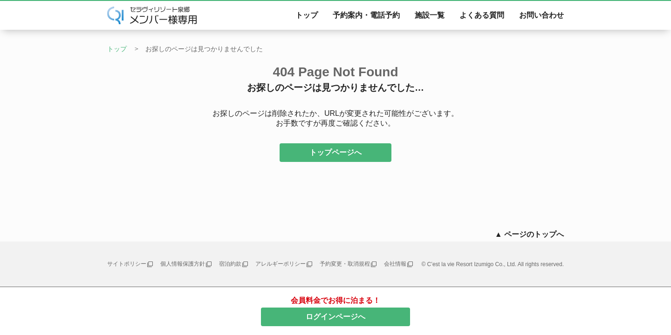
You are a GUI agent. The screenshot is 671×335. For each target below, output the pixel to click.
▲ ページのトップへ (529, 234)
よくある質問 (481, 15)
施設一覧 (430, 15)
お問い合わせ (541, 15)
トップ (306, 15)
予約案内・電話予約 (366, 15)
